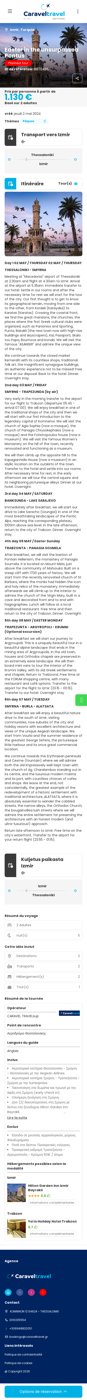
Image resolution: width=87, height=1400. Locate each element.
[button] (11, 224)
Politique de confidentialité (23, 1354)
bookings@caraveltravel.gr (28, 1337)
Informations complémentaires (52, 1203)
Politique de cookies (18, 1363)
